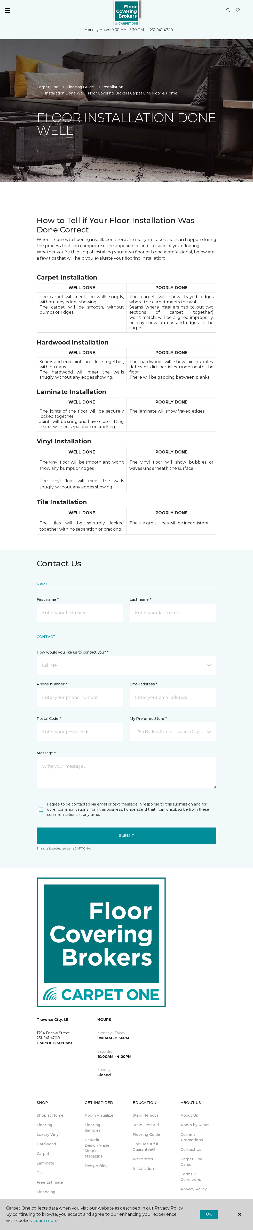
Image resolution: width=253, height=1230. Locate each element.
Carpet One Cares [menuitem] (191, 1162)
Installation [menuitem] (143, 1168)
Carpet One (47, 87)
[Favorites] (238, 10)
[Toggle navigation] (7, 10)
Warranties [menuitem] (143, 1159)
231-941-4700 (161, 30)
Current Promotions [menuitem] (192, 1137)
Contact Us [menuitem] (191, 1149)
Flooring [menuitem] (44, 1125)
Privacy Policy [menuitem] (194, 1189)
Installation (112, 87)
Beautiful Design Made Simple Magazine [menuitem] (97, 1148)
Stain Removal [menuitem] (146, 1115)
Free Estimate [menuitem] (50, 1182)
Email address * (143, 684)
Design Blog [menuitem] (96, 1165)
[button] (228, 10)
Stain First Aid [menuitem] (146, 1125)
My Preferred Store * (148, 718)
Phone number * (52, 684)
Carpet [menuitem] (43, 1153)
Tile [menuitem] (40, 1172)
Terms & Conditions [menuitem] (191, 1177)
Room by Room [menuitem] (195, 1125)
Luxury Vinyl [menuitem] (48, 1134)
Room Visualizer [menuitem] (100, 1115)
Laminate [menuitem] (45, 1163)
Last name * (140, 599)
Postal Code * (49, 718)
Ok (208, 1214)
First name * (48, 599)
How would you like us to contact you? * (72, 652)
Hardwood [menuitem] (46, 1144)
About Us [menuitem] (189, 1115)
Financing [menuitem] (46, 1192)
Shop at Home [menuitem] (50, 1115)
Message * (46, 753)
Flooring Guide (80, 87)
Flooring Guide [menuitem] (146, 1134)
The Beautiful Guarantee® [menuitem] (145, 1147)
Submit (126, 835)
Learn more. (45, 1220)
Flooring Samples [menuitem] (93, 1128)
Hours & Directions (55, 1043)
